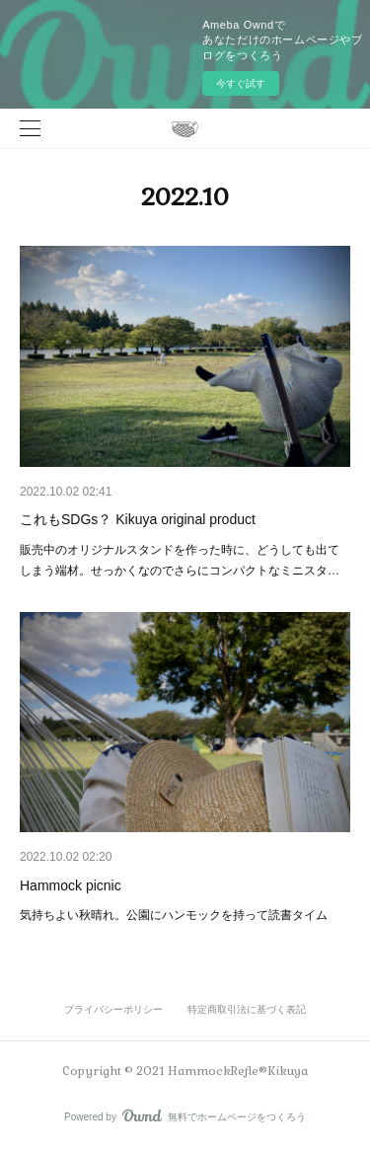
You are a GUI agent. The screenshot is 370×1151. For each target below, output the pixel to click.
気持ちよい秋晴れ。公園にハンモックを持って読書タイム (174, 915)
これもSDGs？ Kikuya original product (138, 519)
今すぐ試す (240, 83)
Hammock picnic (70, 885)
